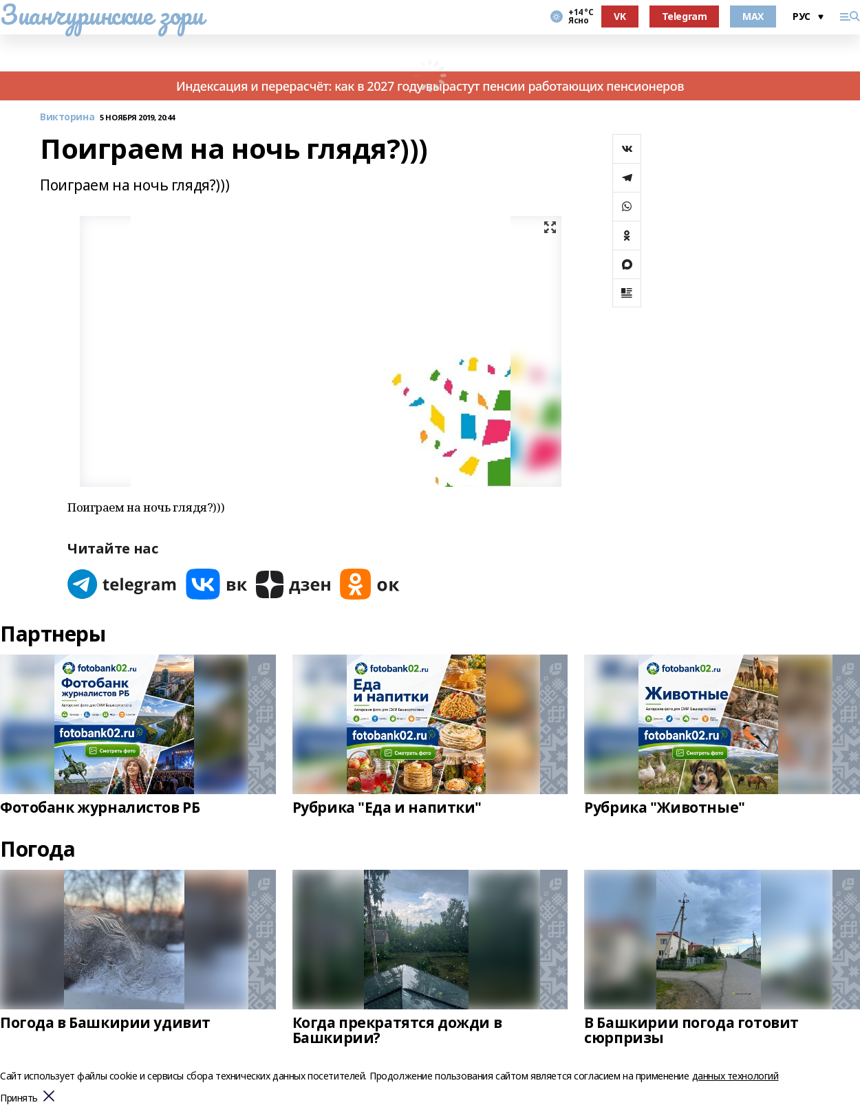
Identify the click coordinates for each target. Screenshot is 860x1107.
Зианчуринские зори (101, 14)
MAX (753, 16)
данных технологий (735, 1075)
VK (619, 16)
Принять (19, 1098)
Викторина (67, 117)
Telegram (684, 16)
